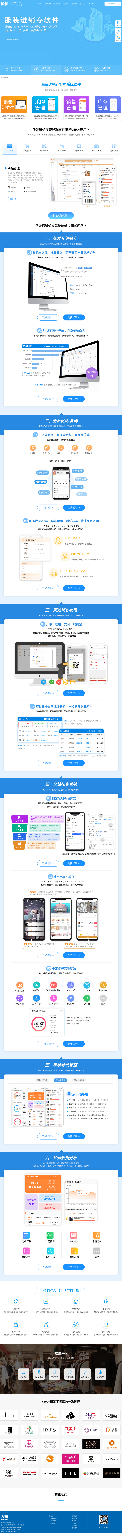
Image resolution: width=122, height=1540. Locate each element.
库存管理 (62, 150)
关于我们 (91, 4)
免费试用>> (74, 317)
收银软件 (57, 4)
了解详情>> (48, 317)
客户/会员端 (79, 1080)
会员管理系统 (53, 1520)
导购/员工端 (42, 1080)
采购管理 (27, 150)
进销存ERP (47, 4)
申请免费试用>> (60, 215)
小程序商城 (52, 1523)
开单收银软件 (53, 1518)
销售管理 (44, 150)
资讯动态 (83, 4)
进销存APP (96, 150)
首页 (39, 4)
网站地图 (74, 1528)
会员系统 (65, 4)
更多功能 (114, 150)
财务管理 (79, 150)
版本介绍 (74, 1520)
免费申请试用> (13, 40)
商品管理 (10, 150)
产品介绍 (74, 1516)
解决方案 (74, 4)
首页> (2, 77)
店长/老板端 (60, 1080)
